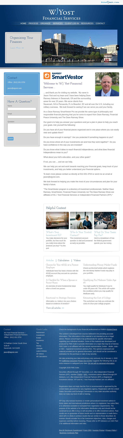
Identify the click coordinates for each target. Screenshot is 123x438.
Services (58, 23)
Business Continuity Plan (69, 433)
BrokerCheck (112, 329)
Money (38, 346)
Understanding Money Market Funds (100, 265)
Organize (45, 23)
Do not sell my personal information (101, 363)
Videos (77, 260)
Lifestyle (39, 348)
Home (23, 23)
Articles (50, 260)
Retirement (40, 332)
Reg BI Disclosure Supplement (70, 430)
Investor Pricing (98, 430)
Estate (38, 338)
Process (33, 23)
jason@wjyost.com (15, 88)
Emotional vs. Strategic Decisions (61, 298)
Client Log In (72, 23)
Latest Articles (41, 351)
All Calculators (41, 356)
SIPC (86, 374)
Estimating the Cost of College (97, 298)
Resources (87, 23)
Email (10, 114)
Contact (100, 23)
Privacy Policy (111, 430)
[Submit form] (11, 138)
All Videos (40, 354)
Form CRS (87, 430)
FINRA (79, 374)
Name (10, 106)
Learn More (15, 48)
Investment (40, 335)
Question (11, 122)
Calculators (63, 260)
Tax (37, 343)
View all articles (53, 308)
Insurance (40, 340)
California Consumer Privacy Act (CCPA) (77, 361)
